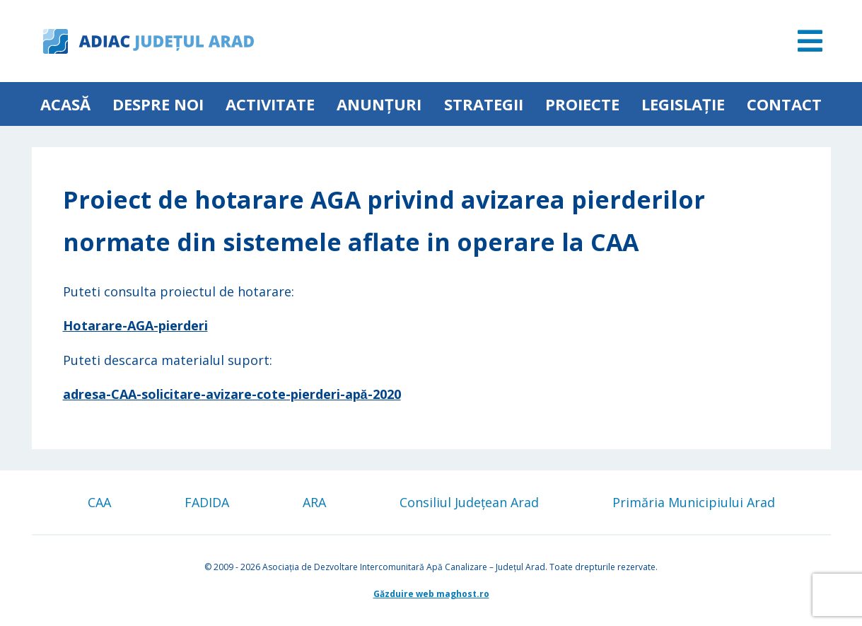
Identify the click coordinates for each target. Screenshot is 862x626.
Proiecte (582, 104)
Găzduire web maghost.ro (431, 594)
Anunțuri (379, 104)
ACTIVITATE (270, 104)
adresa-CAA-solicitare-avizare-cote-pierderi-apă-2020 (232, 394)
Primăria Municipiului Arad (693, 502)
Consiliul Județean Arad (469, 502)
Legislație (683, 104)
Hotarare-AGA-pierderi (135, 325)
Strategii (483, 104)
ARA (314, 502)
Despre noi (158, 104)
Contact (784, 104)
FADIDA (207, 502)
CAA (99, 502)
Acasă (65, 104)
